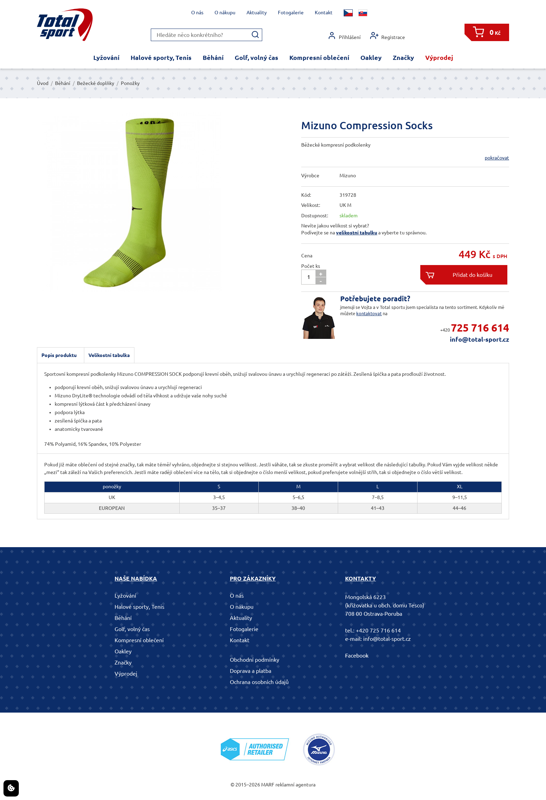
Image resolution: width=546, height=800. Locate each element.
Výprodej (439, 57)
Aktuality (257, 12)
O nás (197, 12)
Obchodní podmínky (254, 660)
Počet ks (310, 266)
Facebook (356, 655)
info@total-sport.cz (479, 339)
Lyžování (106, 57)
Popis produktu (59, 355)
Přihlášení (344, 35)
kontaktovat (369, 313)
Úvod (42, 83)
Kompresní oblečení (319, 57)
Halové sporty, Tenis (161, 57)
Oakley (371, 57)
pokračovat (497, 158)
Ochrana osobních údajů (259, 682)
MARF (267, 784)
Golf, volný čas (256, 57)
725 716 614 (480, 328)
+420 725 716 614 (378, 630)
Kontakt (324, 12)
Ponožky (130, 83)
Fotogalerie (291, 12)
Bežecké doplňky (95, 83)
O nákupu (224, 12)
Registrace (387, 35)
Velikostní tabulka (109, 355)
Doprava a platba (250, 671)
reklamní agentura (295, 784)
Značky (403, 57)
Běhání (213, 57)
